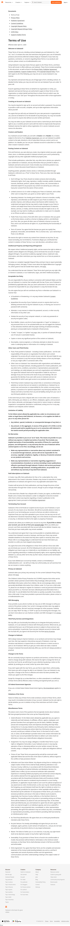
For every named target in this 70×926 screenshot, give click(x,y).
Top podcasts (8, 879)
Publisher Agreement (18, 21)
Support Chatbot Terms (18, 35)
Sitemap (37, 887)
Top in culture (9, 882)
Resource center (55, 872)
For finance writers (25, 887)
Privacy (46, 921)
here (24, 264)
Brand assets (54, 882)
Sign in (65, 2)
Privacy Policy (15, 18)
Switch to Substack (25, 872)
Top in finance (9, 887)
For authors (24, 889)
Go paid (23, 877)
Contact (37, 884)
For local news (24, 894)
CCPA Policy (14, 32)
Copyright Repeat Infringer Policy (21, 29)
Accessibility (57, 921)
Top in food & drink (10, 884)
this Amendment (48, 688)
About (37, 872)
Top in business (9, 899)
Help (36, 874)
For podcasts (24, 882)
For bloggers (24, 884)
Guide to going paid (56, 874)
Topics (7, 902)
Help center (54, 877)
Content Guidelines (17, 23)
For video (23, 879)
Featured (7, 872)
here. (44, 267)
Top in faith (8, 897)
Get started (24, 874)
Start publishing (56, 2)
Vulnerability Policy (40, 882)
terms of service (49, 631)
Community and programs (58, 879)
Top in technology (10, 894)
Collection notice (65, 921)
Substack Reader (9, 877)
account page (39, 525)
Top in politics (9, 892)
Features (53, 884)
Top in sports (8, 889)
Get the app (8, 874)
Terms (51, 921)
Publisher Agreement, (33, 138)
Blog (36, 879)
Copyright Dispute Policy (19, 26)
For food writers (25, 892)
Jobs (36, 877)
